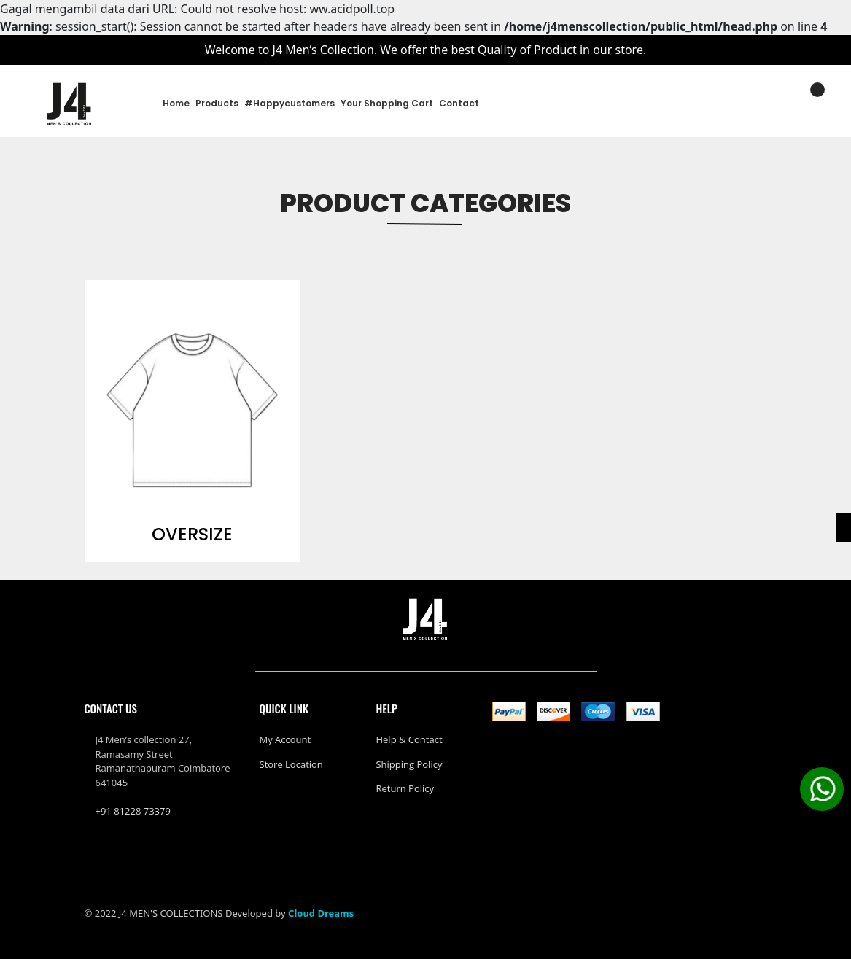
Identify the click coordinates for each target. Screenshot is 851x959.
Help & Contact (409, 739)
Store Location (291, 764)
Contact (459, 103)
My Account (285, 739)
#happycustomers (289, 103)
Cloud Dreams (321, 913)
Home (176, 103)
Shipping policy (409, 764)
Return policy (405, 788)
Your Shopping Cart (387, 103)
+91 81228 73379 (133, 811)
